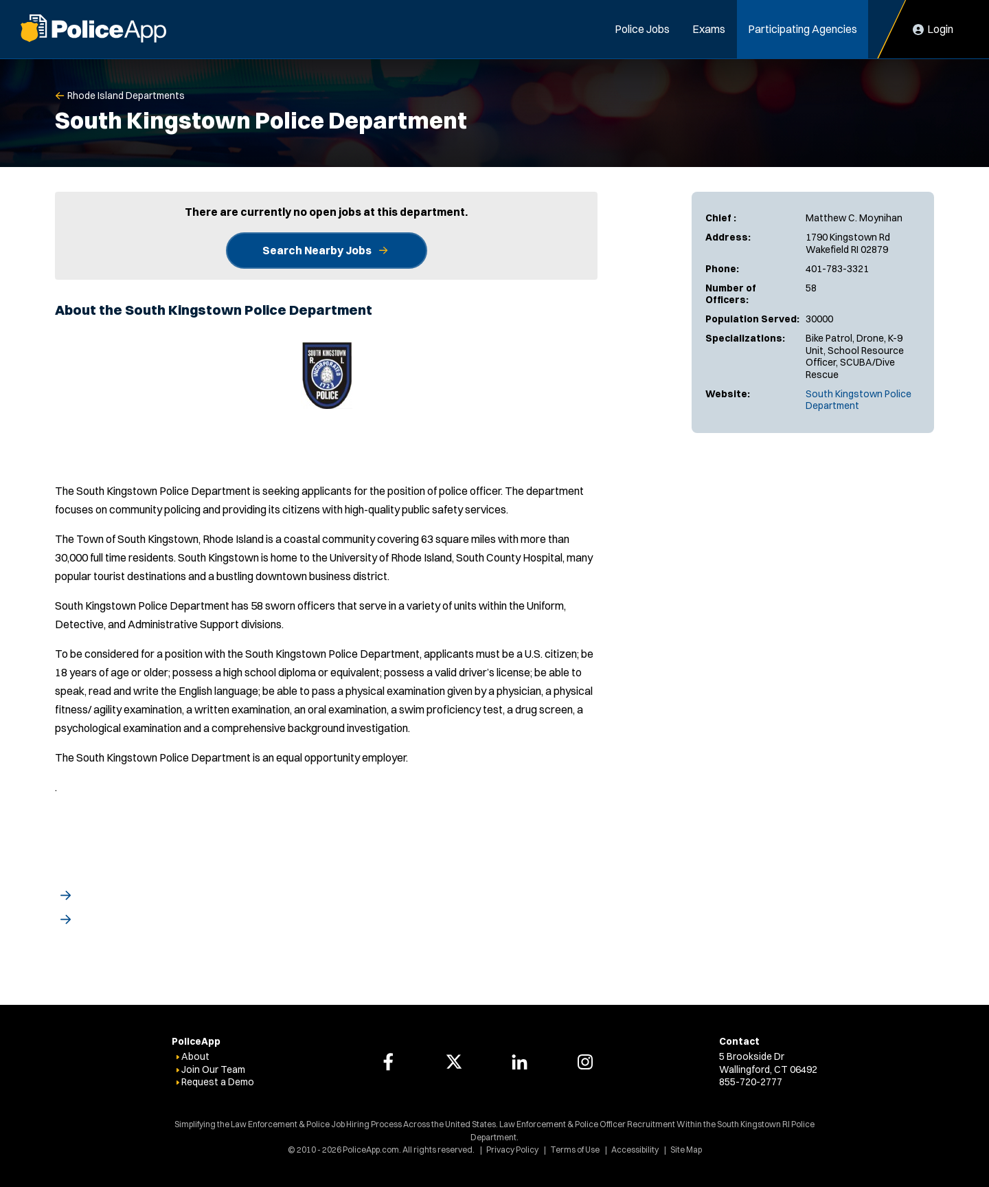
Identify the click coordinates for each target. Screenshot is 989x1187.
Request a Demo (217, 1082)
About (195, 1056)
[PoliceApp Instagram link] (585, 1062)
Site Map (686, 1149)
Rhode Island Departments (126, 95)
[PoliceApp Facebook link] (388, 1062)
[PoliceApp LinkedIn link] (519, 1062)
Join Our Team (213, 1069)
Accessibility (635, 1149)
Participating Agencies (802, 29)
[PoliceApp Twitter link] (454, 1062)
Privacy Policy (512, 1149)
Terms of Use (575, 1149)
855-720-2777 (750, 1082)
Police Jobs (642, 29)
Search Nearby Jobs (317, 250)
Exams (708, 29)
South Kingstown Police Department (858, 400)
